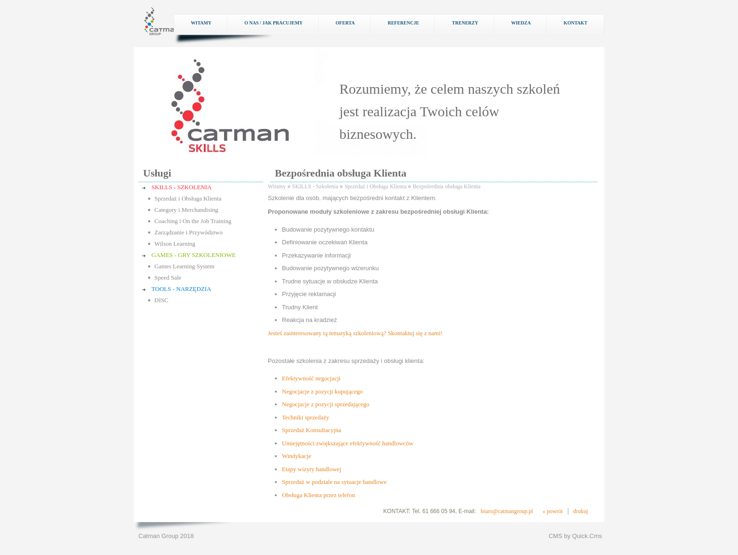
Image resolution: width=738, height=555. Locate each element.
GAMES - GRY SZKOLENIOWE (194, 254)
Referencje (403, 22)
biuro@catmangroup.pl (507, 511)
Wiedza (521, 22)
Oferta (345, 22)
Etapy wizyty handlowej (311, 469)
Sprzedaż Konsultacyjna (311, 430)
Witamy (201, 22)
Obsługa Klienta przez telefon (318, 495)
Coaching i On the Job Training (192, 221)
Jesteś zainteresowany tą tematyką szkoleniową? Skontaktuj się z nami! (355, 333)
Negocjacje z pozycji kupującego (322, 391)
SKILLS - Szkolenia (315, 186)
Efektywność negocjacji (311, 378)
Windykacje (296, 455)
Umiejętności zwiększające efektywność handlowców (347, 443)
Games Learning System (184, 266)
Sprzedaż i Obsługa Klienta (187, 198)
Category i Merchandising (186, 209)
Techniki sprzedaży (305, 417)
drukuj (580, 511)
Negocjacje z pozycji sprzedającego (325, 404)
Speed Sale (167, 277)
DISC (161, 300)
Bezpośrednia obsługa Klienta (447, 186)
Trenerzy (465, 22)
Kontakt (575, 22)
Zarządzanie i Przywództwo (188, 232)
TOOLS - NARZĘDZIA (181, 288)
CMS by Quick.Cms (575, 535)
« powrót (553, 511)
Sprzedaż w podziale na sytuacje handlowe (334, 481)
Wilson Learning (174, 243)
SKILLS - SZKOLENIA (182, 187)
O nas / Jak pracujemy (273, 22)
